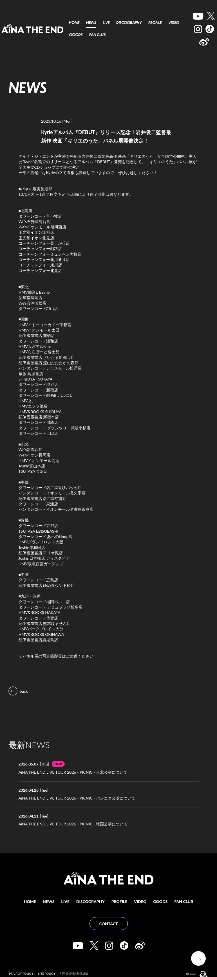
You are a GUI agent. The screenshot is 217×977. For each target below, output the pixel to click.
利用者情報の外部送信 (75, 969)
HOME (74, 22)
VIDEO (173, 22)
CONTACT (108, 919)
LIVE (106, 22)
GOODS (75, 34)
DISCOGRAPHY (129, 22)
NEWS (91, 22)
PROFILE (155, 22)
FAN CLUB (97, 34)
